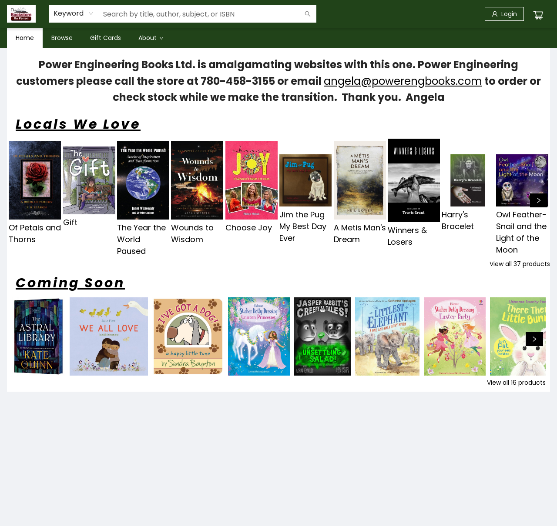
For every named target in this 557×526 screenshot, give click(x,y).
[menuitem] (25, 38)
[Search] (307, 14)
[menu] (278, 38)
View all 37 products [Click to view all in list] (520, 264)
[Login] (504, 14)
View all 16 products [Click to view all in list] (516, 382)
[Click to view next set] (538, 200)
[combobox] (74, 13)
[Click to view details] (35, 180)
